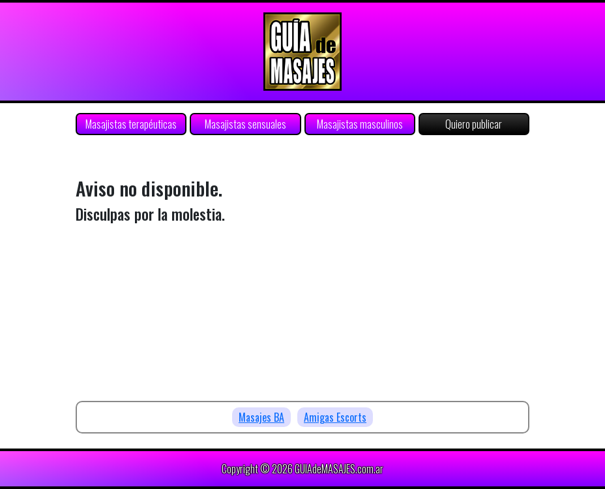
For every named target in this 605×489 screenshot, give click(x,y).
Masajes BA (261, 417)
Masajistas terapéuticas (131, 124)
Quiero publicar (473, 124)
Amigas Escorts (335, 417)
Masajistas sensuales (245, 124)
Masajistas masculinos (360, 124)
